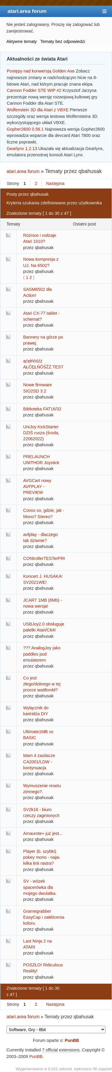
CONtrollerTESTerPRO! (45, 558)
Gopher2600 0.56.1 (25, 129)
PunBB (72, 1040)
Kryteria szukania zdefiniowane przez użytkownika (54, 202)
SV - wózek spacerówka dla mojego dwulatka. (40, 887)
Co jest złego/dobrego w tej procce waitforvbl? (42, 684)
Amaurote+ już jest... (43, 833)
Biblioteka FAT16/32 (42, 409)
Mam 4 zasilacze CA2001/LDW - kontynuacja (39, 761)
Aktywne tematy (22, 41)
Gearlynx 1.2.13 (22, 148)
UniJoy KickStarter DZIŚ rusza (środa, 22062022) (41, 432)
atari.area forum (27, 11)
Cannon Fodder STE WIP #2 (34, 90)
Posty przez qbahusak (27, 194)
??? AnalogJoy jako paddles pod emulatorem (42, 653)
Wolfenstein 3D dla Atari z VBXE (38, 109)
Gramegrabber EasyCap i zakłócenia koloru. (44, 917)
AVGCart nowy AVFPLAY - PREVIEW (37, 486)
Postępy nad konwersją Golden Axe (41, 71)
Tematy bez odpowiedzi (62, 41)
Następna (55, 183)
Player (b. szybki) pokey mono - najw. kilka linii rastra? (41, 857)
